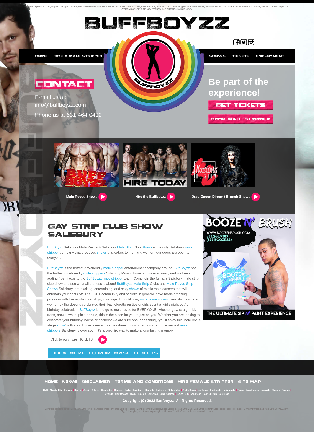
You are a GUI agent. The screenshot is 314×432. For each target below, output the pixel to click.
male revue (148, 299)
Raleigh (142, 394)
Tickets (241, 56)
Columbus (224, 394)
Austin (86, 390)
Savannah (153, 394)
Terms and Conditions (144, 381)
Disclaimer (96, 381)
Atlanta (95, 390)
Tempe (240, 390)
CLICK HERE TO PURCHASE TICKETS (104, 353)
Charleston (106, 390)
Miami (133, 394)
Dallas (128, 390)
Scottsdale (215, 390)
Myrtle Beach (189, 390)
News (70, 381)
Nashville (265, 390)
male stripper (113, 268)
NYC (45, 390)
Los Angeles (252, 390)
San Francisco (167, 394)
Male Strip (125, 247)
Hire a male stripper (78, 56)
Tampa (179, 394)
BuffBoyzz (55, 247)
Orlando (109, 394)
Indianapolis (229, 390)
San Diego (196, 394)
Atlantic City (55, 390)
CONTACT (64, 84)
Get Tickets (240, 104)
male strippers (94, 273)
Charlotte (149, 390)
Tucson (286, 390)
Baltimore (161, 390)
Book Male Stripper (241, 119)
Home (41, 56)
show (61, 325)
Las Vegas (203, 390)
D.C (187, 394)
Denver (78, 390)
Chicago (68, 390)
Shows (217, 56)
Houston (118, 390)
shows (102, 252)
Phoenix (276, 390)
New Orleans (121, 394)
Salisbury (138, 390)
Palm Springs (210, 394)
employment (270, 56)
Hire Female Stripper (206, 381)
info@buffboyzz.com (60, 105)
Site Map (249, 381)
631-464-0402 (84, 115)
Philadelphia (174, 390)
